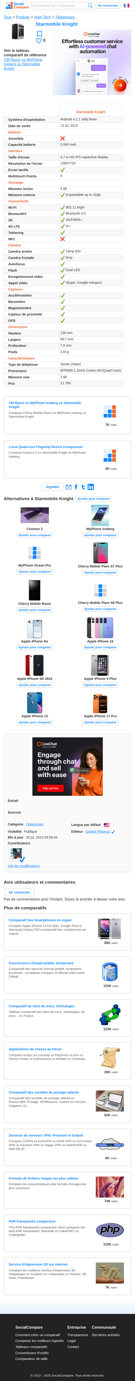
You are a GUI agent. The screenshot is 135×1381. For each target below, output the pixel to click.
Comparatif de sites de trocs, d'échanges (41, 1006)
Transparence (77, 1335)
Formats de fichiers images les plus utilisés (44, 1178)
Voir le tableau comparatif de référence (25, 53)
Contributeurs (19, 843)
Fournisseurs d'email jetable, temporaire (41, 963)
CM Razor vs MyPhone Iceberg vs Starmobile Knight (23, 64)
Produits (23, 17)
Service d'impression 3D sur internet (38, 1264)
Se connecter (108, 5)
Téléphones (65, 17)
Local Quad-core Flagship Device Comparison (46, 447)
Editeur (77, 831)
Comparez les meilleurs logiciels (39, 1341)
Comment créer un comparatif (37, 1335)
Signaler (52, 487)
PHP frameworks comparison (32, 1221)
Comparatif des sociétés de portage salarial (44, 1092)
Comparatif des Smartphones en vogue (40, 920)
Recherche (90, 5)
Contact (73, 1347)
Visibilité (15, 831)
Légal (71, 1341)
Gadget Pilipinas (100, 832)
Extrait (13, 801)
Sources (14, 812)
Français (126, 5)
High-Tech (42, 17)
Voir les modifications (23, 866)
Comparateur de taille (31, 1359)
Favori (39, 34)
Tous (8, 17)
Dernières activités (106, 1335)
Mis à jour (15, 837)
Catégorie (15, 824)
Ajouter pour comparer (93, 498)
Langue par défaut (86, 825)
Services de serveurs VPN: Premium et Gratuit (46, 1135)
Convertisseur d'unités (32, 1353)
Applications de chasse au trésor (35, 1049)
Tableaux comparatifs (31, 1347)
